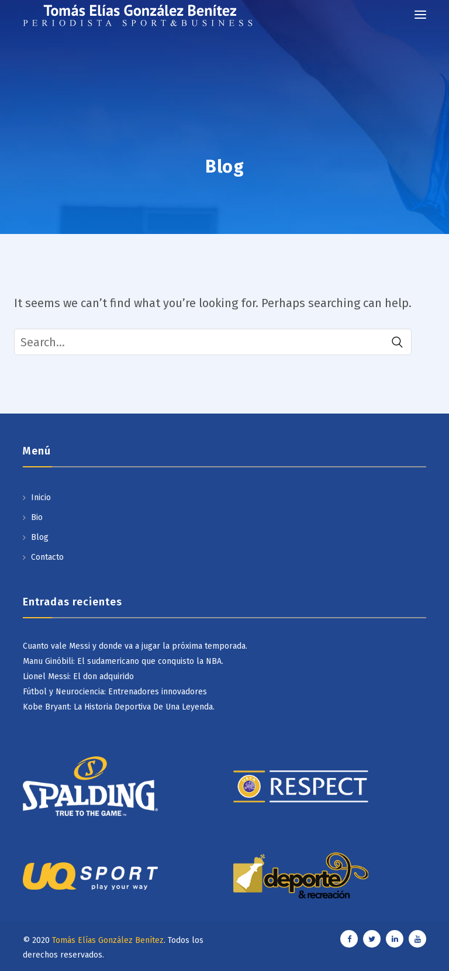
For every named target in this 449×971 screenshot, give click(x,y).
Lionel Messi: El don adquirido (78, 676)
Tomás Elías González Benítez (108, 940)
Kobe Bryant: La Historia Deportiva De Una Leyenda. (119, 707)
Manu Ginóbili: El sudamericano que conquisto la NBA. (123, 661)
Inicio (41, 497)
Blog (40, 537)
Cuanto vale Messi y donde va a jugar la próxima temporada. (135, 646)
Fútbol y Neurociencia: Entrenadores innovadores (115, 692)
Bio (37, 517)
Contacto (47, 557)
